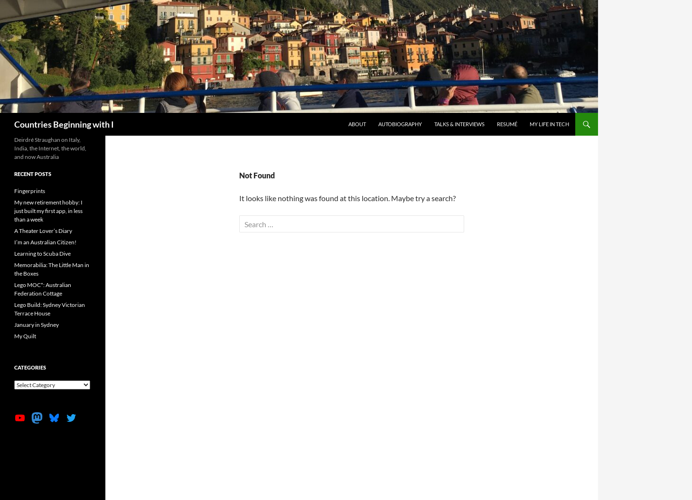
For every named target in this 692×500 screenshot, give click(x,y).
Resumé (507, 124)
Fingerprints (29, 190)
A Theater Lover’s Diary (43, 230)
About (357, 124)
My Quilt (25, 336)
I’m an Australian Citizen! (45, 242)
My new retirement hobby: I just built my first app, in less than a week (48, 211)
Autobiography (400, 124)
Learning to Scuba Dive (42, 253)
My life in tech (549, 124)
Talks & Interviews (459, 124)
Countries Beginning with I (64, 124)
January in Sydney (36, 324)
